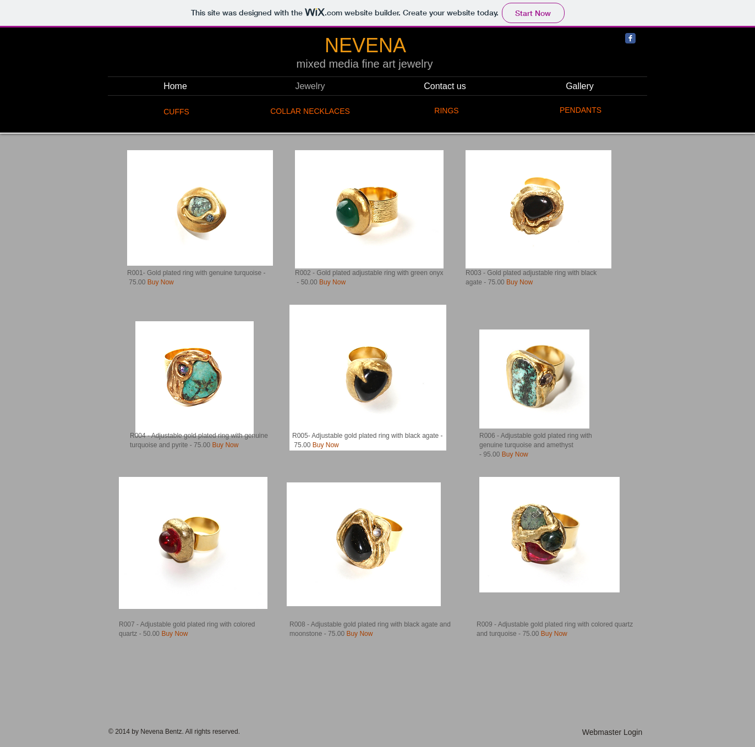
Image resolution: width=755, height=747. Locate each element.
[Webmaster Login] (612, 732)
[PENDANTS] (580, 110)
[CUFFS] (176, 112)
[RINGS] (446, 111)
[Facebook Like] (684, 116)
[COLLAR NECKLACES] (310, 111)
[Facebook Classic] (630, 38)
